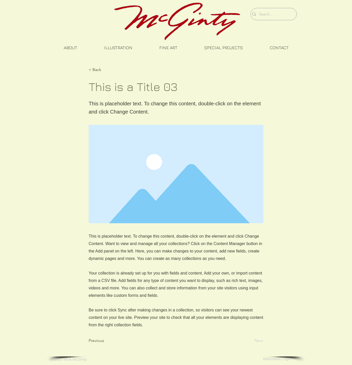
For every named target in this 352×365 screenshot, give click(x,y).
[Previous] (106, 341)
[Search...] (272, 14)
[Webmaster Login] (276, 359)
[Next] (250, 341)
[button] (70, 48)
